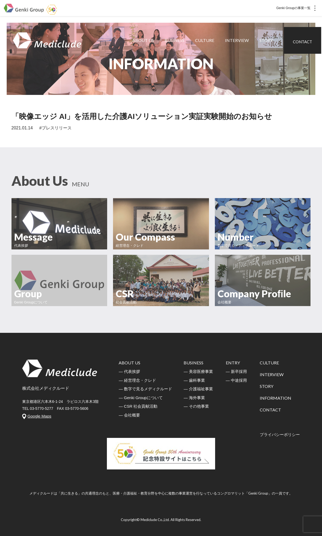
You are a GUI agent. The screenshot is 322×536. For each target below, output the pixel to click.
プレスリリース (57, 128)
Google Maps (39, 416)
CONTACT (303, 42)
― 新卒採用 (236, 371)
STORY (267, 42)
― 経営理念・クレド (137, 380)
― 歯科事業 (194, 380)
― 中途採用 (236, 380)
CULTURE (205, 42)
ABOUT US (144, 42)
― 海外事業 (194, 397)
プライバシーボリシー (280, 434)
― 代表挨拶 (129, 371)
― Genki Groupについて (140, 397)
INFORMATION (275, 397)
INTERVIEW (238, 42)
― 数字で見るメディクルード (145, 389)
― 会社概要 (129, 415)
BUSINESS (175, 42)
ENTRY (233, 362)
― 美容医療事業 (198, 371)
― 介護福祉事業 (198, 389)
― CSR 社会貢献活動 (138, 406)
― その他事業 (196, 406)
